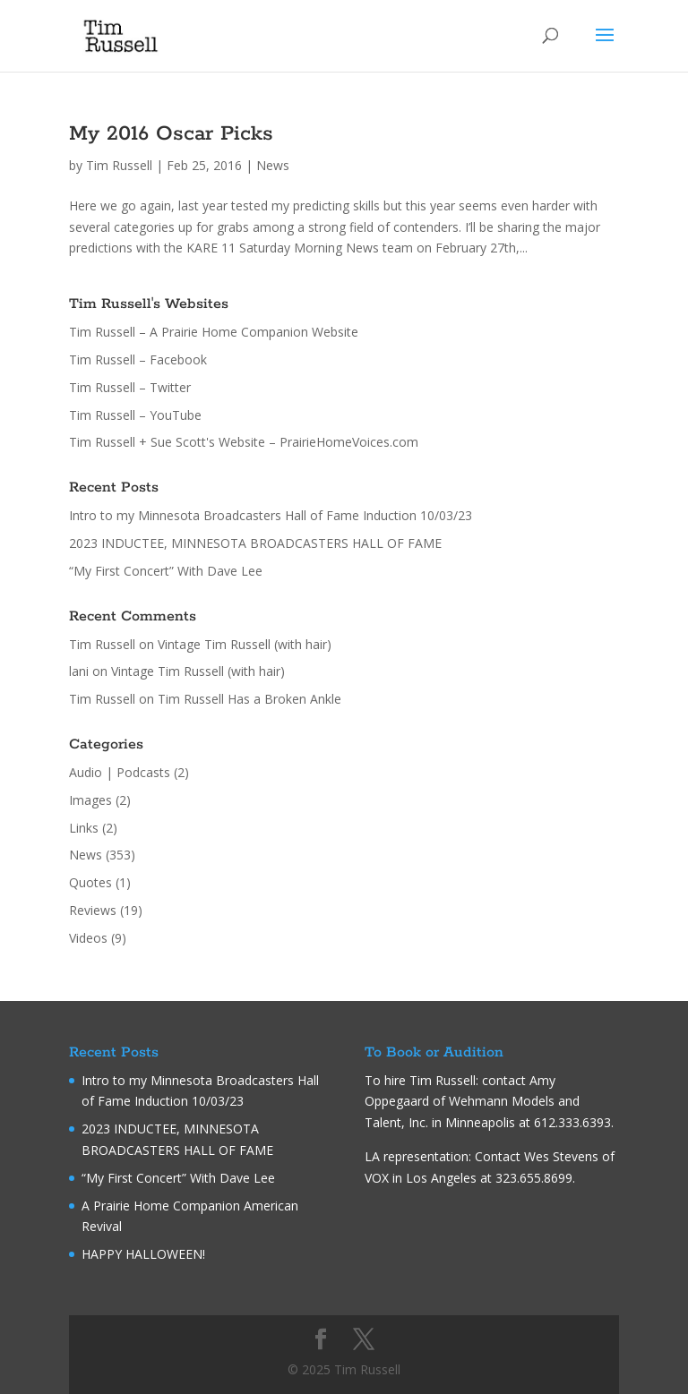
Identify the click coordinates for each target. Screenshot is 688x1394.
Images (90, 799)
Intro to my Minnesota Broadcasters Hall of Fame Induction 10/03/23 (270, 515)
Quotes (90, 882)
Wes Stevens (561, 1156)
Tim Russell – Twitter (130, 387)
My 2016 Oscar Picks (171, 134)
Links (84, 827)
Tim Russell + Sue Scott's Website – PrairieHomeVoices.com (243, 441)
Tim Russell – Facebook (138, 359)
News (272, 165)
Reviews (92, 910)
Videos (88, 937)
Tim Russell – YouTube (135, 414)
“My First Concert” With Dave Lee (165, 570)
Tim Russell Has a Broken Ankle (249, 698)
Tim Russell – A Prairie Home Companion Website (213, 331)
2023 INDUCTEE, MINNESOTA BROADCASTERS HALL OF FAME (255, 543)
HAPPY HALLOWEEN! (143, 1253)
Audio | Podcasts (119, 772)
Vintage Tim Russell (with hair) (244, 644)
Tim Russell (119, 165)
